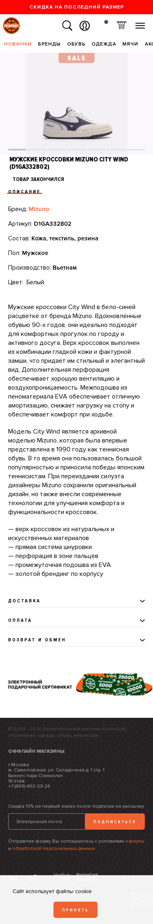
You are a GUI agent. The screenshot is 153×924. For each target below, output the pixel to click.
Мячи (130, 44)
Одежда (104, 44)
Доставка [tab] (24, 601)
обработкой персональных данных (53, 849)
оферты (134, 841)
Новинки (18, 44)
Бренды (49, 44)
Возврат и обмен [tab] (37, 640)
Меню (140, 22)
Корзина (121, 26)
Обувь (76, 44)
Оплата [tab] (20, 620)
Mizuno (39, 209)
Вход (85, 26)
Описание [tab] (24, 192)
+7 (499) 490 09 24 (29, 786)
